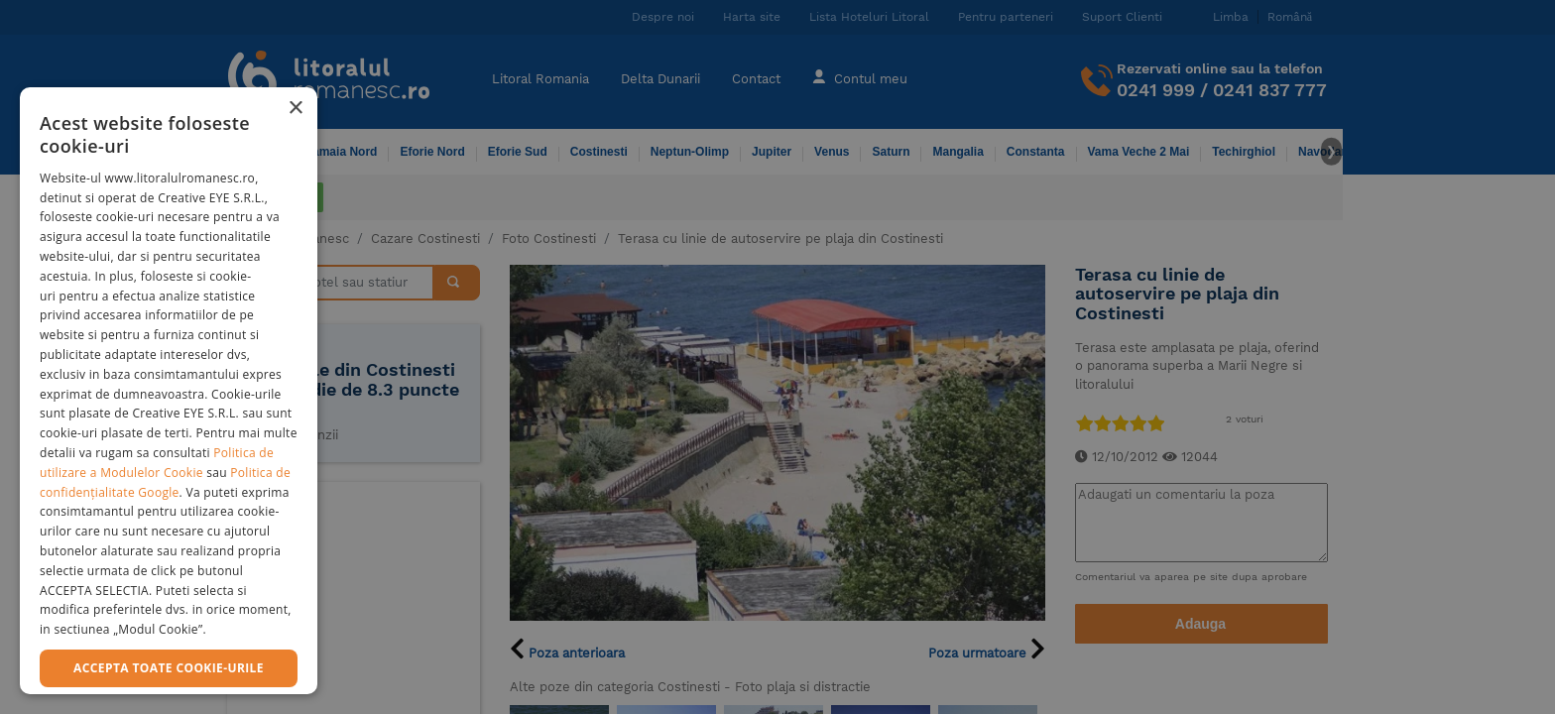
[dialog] (168, 390)
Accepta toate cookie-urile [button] (168, 667)
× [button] (295, 108)
